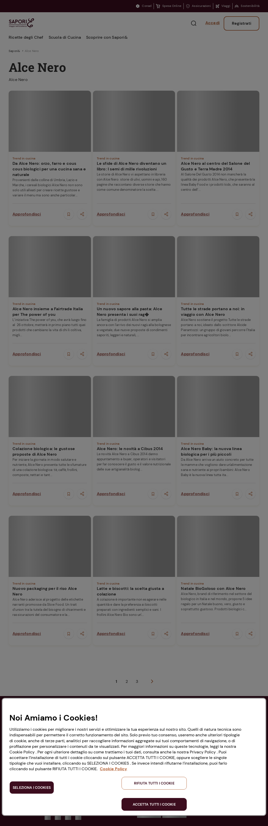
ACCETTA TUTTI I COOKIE (154, 804)
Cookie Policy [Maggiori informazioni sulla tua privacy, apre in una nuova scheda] (113, 768)
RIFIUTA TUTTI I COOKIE (154, 783)
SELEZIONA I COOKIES (32, 787)
